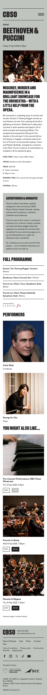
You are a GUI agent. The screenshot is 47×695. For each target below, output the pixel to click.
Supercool (15, 690)
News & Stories (9, 641)
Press (28, 641)
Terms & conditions (10, 648)
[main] (23, 319)
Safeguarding (17, 650)
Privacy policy (25, 648)
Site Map (6, 650)
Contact (37, 641)
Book (15, 549)
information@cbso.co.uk (26, 633)
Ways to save (10, 173)
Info (6, 490)
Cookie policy (38, 648)
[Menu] (41, 14)
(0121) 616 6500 (23, 631)
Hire (4, 644)
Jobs (21, 641)
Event (6, 25)
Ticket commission (12, 170)
